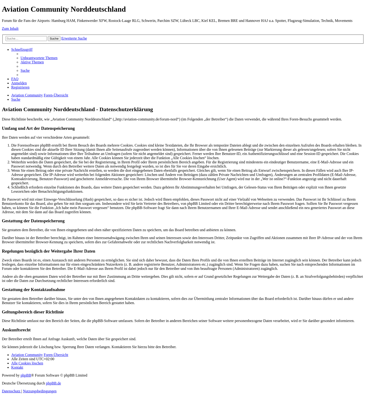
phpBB (26, 375)
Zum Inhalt (10, 29)
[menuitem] (39, 58)
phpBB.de (53, 383)
